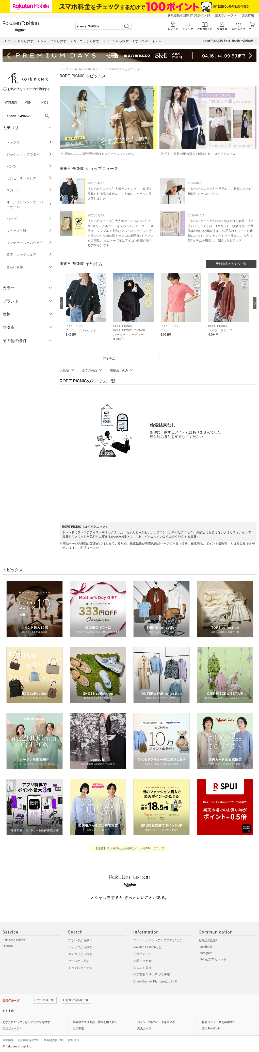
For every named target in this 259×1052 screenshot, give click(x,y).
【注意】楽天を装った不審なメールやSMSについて (129, 848)
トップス (29, 142)
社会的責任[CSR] (54, 1040)
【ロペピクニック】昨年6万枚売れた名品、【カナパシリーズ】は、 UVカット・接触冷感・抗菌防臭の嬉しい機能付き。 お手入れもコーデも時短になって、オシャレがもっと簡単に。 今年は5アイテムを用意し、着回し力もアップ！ (221, 230)
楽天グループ (224, 15)
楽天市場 (248, 15)
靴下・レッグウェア (29, 254)
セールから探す (78, 961)
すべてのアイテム (80, 968)
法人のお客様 (142, 968)
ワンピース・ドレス (29, 178)
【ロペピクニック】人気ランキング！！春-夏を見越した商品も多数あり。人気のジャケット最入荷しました (120, 193)
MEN (27, 102)
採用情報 (73, 1040)
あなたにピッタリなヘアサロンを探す (26, 1022)
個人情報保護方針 (29, 1040)
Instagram (206, 953)
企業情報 (8, 1040)
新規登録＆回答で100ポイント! (189, 15)
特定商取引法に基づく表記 (151, 974)
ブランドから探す (80, 940)
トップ (64, 69)
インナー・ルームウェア (29, 242)
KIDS (44, 102)
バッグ (29, 218)
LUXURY (8, 946)
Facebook (205, 947)
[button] (87, 308)
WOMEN (11, 102)
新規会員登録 (208, 940)
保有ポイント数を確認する (218, 1022)
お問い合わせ (142, 961)
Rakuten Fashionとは (147, 947)
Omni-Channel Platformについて (155, 981)
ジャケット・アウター (29, 154)
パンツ (29, 166)
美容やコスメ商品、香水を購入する (95, 1022)
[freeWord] (28, 116)
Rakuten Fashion (83, 69)
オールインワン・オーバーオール (29, 204)
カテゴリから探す (80, 954)
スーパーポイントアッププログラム (157, 940)
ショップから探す (80, 947)
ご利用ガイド (142, 954)
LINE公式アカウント (212, 959)
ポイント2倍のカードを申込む (156, 1022)
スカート (29, 190)
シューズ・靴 (29, 230)
